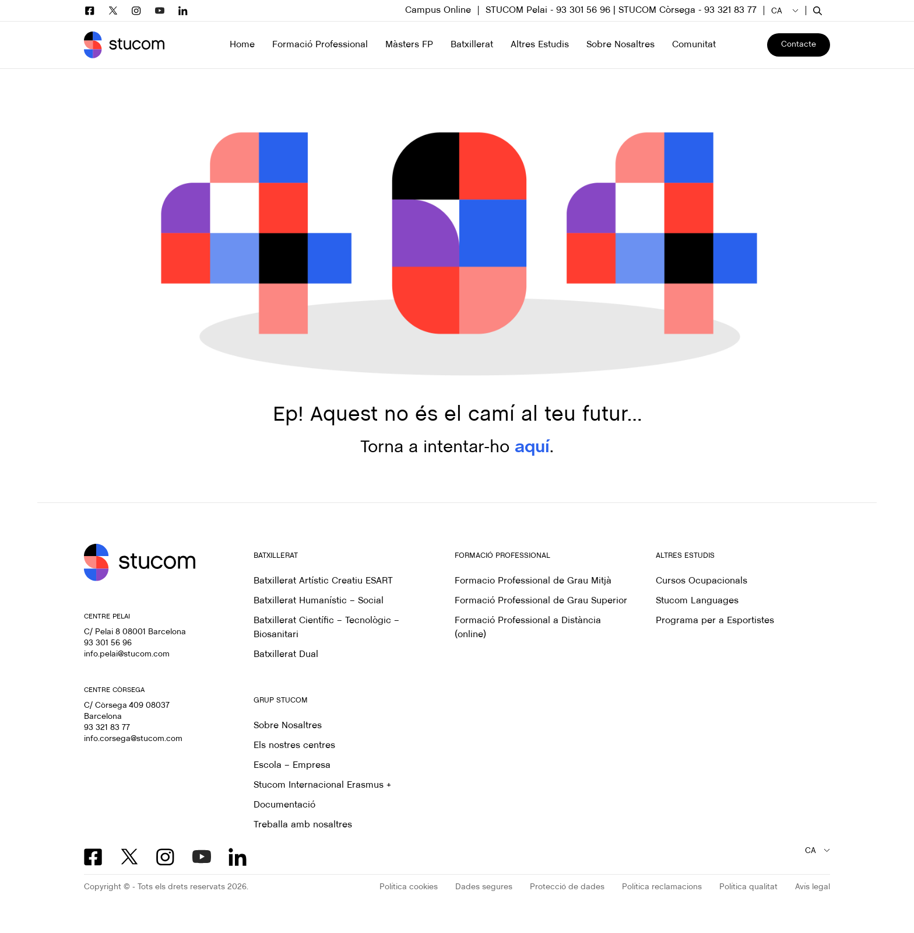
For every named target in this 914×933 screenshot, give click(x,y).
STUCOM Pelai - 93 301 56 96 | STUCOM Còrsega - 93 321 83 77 (621, 10)
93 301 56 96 (108, 643)
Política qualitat (748, 887)
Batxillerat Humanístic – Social (319, 600)
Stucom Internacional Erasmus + (322, 785)
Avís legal (812, 887)
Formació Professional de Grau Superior (541, 600)
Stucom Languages (697, 600)
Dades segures (483, 887)
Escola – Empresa (292, 765)
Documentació (284, 805)
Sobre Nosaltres (288, 725)
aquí (532, 447)
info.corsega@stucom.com (133, 739)
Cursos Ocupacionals (701, 580)
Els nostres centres (294, 745)
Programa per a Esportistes (715, 620)
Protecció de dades (567, 887)
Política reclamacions (662, 887)
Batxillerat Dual (286, 654)
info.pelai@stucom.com (127, 654)
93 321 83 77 (107, 728)
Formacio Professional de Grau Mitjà (533, 580)
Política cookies (408, 887)
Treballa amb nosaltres (303, 824)
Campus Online (438, 10)
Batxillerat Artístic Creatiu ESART (323, 580)
